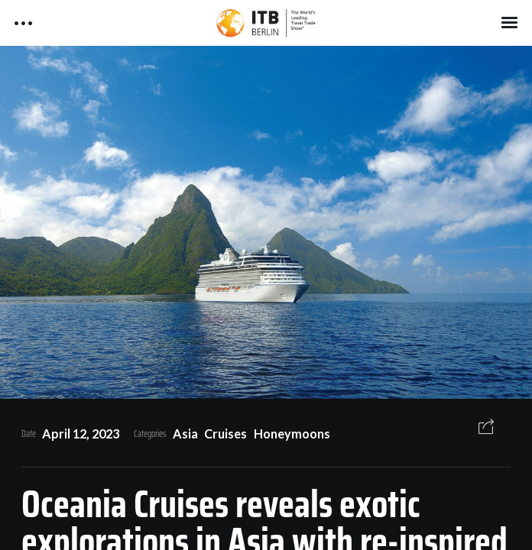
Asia (185, 433)
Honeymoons (292, 433)
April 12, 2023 (80, 433)
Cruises (225, 433)
